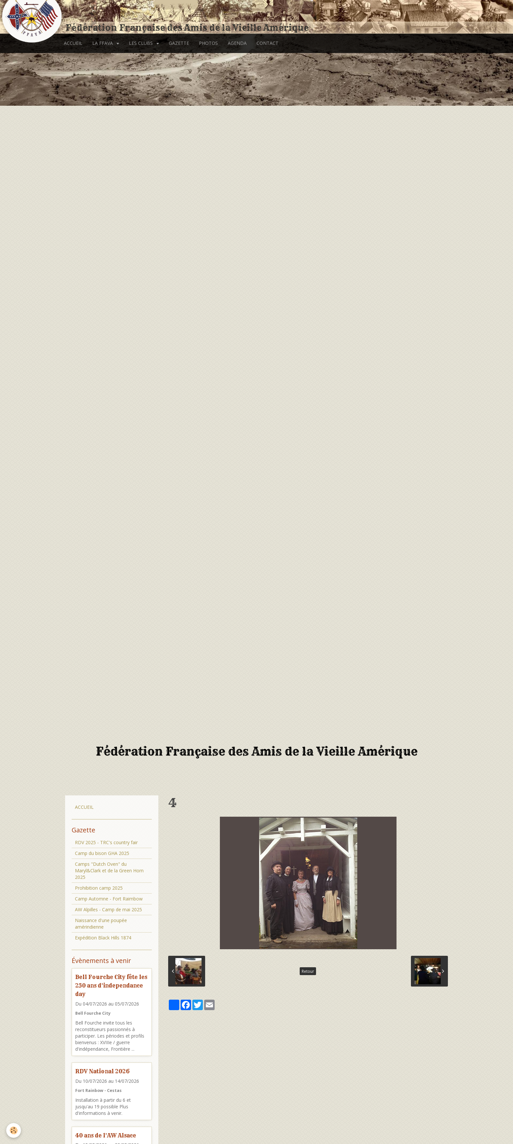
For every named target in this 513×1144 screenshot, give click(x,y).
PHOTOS (208, 43)
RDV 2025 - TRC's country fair (106, 842)
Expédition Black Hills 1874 (103, 938)
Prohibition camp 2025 (99, 888)
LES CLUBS (141, 43)
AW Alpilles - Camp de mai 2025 (108, 909)
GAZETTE (179, 43)
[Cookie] (14, 1130)
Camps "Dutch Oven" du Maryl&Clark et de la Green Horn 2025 (109, 870)
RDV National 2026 (102, 1071)
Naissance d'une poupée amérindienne (101, 923)
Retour (308, 971)
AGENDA (237, 43)
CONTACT (267, 43)
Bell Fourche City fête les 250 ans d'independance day (111, 985)
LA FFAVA (103, 43)
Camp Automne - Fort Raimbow (109, 899)
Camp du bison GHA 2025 (102, 853)
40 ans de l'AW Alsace (105, 1135)
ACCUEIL (73, 43)
